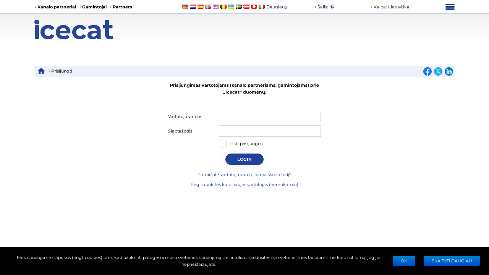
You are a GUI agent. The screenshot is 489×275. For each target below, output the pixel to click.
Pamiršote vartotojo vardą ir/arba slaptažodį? (244, 174)
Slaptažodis (180, 131)
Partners (122, 7)
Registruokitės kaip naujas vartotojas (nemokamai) (244, 184)
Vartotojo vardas (185, 116)
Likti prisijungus (246, 143)
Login (244, 159)
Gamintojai (94, 7)
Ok (404, 261)
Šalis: (321, 7)
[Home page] (86, 29)
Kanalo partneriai (56, 7)
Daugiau (277, 7)
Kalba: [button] (379, 7)
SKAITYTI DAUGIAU (452, 261)
